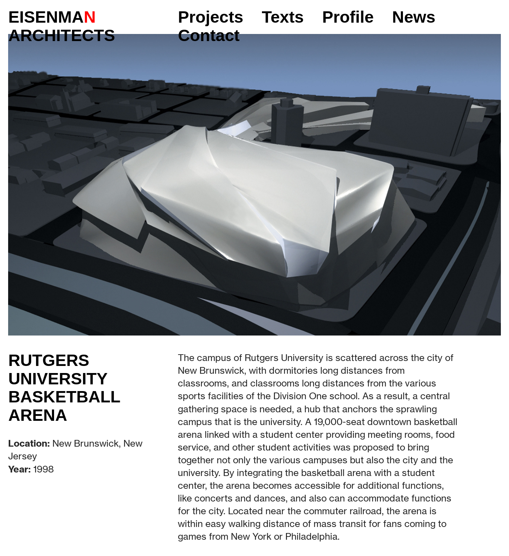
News (413, 17)
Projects (210, 17)
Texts (283, 17)
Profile (348, 17)
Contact (208, 35)
